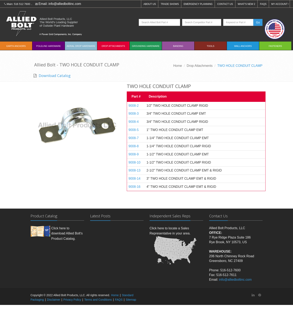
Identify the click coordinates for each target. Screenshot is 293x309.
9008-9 (134, 154)
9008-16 (135, 186)
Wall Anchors (243, 46)
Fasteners (275, 46)
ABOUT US (149, 4)
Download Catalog (54, 75)
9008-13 (135, 170)
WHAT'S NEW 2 (246, 4)
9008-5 (134, 130)
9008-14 (135, 178)
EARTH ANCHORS (16, 46)
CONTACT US (225, 4)
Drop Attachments (113, 46)
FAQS (263, 4)
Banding (178, 46)
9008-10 (135, 162)
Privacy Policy (72, 299)
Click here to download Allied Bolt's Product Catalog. (67, 233)
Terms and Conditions (98, 299)
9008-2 (134, 105)
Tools (210, 46)
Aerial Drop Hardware (81, 46)
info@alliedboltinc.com (64, 3)
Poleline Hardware (48, 46)
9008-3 (134, 113)
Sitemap (131, 299)
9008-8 (134, 146)
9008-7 (134, 138)
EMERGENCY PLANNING (198, 4)
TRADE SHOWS (170, 4)
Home (177, 65)
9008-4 (134, 121)
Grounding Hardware (146, 46)
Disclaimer (53, 299)
